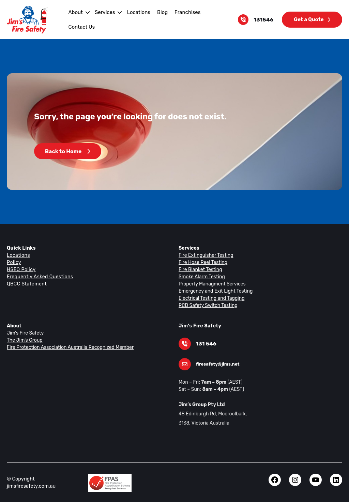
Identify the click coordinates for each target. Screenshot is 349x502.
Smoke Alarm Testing (201, 276)
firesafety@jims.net (216, 364)
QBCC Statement (26, 283)
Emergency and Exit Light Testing (214, 291)
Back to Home (67, 151)
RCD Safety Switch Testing (207, 305)
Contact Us (80, 27)
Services (103, 12)
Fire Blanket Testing (200, 269)
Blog (159, 12)
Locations (136, 12)
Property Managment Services (211, 283)
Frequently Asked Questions (39, 276)
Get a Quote (312, 19)
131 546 (205, 343)
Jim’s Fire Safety (24, 333)
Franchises (183, 12)
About (74, 12)
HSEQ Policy (21, 269)
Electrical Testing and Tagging (210, 298)
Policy (13, 262)
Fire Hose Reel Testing (203, 262)
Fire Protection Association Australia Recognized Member (67, 347)
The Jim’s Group (24, 340)
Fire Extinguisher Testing (205, 255)
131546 (265, 20)
